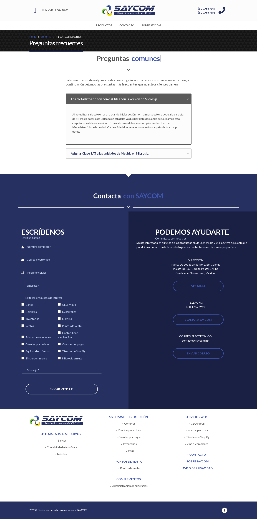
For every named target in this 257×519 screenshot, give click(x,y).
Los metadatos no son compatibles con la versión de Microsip (114, 99)
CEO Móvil (198, 423)
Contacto (126, 25)
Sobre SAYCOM (151, 25)
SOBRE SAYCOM (198, 461)
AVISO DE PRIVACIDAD (197, 468)
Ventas (130, 450)
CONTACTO (197, 454)
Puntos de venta (130, 468)
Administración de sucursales (130, 485)
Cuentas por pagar (130, 437)
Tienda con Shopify (197, 437)
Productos (104, 25)
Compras (129, 423)
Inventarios (130, 443)
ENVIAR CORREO (198, 353)
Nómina (62, 454)
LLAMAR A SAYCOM (198, 319)
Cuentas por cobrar (130, 430)
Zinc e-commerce (197, 443)
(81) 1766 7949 (206, 8)
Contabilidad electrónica (62, 447)
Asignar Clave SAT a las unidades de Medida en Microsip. (110, 153)
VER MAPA (198, 286)
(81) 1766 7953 (206, 12)
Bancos (62, 440)
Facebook (224, 510)
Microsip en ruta (198, 430)
